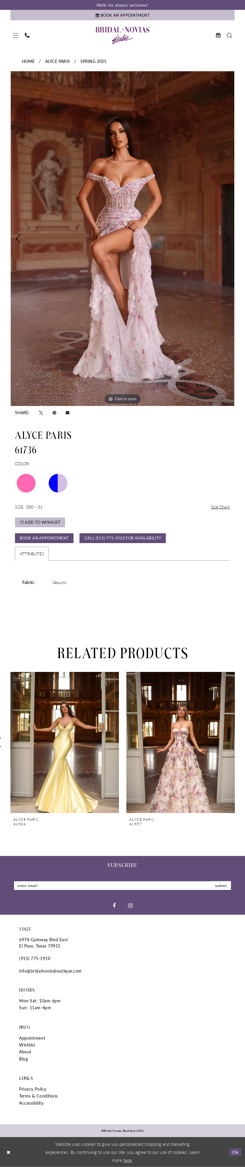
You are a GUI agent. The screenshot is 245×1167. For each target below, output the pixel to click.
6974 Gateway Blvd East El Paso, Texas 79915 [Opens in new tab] (43, 942)
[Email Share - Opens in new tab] (67, 412)
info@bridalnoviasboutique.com (50, 971)
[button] (16, 35)
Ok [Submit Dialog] (235, 1152)
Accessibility (31, 1103)
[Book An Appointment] (122, 15)
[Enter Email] (122, 885)
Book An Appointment (44, 538)
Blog (23, 1059)
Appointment (32, 1038)
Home (28, 61)
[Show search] (229, 35)
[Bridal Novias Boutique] (122, 35)
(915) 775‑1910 (34, 958)
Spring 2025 (93, 61)
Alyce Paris (57, 61)
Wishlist (27, 1045)
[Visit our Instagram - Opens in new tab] (130, 905)
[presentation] (64, 742)
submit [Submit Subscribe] (220, 885)
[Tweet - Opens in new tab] (41, 412)
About (25, 1052)
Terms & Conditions (38, 1096)
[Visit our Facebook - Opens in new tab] (114, 905)
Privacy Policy (33, 1089)
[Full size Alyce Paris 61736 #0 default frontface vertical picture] (122, 238)
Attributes (32, 554)
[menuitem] (16, 35)
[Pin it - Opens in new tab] (54, 412)
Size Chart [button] (220, 507)
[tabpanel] (122, 238)
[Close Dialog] (9, 1152)
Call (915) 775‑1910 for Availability (123, 538)
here (127, 1160)
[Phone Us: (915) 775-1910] (27, 35)
